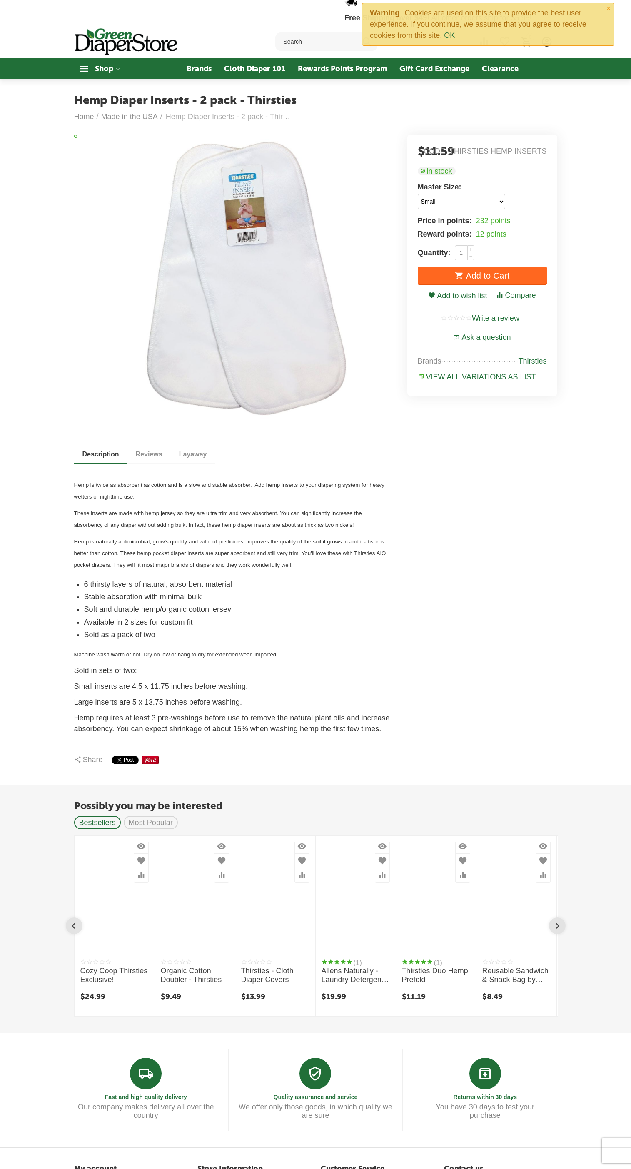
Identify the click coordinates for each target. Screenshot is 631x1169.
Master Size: (439, 187)
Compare (516, 295)
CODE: (435, 151)
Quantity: (434, 253)
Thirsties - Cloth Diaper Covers (267, 975)
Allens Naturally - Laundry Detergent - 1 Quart (355, 976)
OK (449, 35)
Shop (104, 68)
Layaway (193, 454)
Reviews (149, 454)
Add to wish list (457, 296)
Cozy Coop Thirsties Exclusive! (114, 975)
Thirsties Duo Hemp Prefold (435, 975)
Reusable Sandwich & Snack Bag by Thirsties (515, 976)
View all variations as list (481, 377)
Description (100, 454)
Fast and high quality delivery (146, 1097)
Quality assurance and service (316, 1097)
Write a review (495, 318)
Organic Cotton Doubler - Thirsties (191, 975)
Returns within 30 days (485, 1097)
